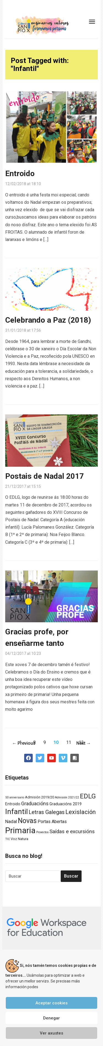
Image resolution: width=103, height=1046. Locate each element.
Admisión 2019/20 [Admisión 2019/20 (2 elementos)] (39, 797)
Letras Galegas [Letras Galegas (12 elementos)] (47, 812)
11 (68, 742)
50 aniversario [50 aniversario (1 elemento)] (14, 797)
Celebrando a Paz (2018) (48, 320)
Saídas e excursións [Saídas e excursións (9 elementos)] (72, 832)
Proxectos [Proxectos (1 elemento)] (42, 832)
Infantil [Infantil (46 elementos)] (16, 811)
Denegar (51, 1018)
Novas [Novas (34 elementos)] (27, 821)
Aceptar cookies (51, 1003)
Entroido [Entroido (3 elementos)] (12, 804)
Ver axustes (51, 1033)
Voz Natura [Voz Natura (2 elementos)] (19, 839)
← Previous (23, 743)
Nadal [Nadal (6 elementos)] (11, 821)
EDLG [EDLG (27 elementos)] (88, 796)
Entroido (20, 173)
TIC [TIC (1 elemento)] (7, 839)
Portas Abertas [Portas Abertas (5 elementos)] (52, 821)
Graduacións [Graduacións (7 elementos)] (35, 803)
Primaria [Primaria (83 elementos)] (20, 830)
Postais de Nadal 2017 (44, 476)
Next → (83, 743)
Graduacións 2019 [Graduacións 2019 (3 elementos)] (65, 804)
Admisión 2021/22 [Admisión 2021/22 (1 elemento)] (67, 797)
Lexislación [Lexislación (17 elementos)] (80, 812)
